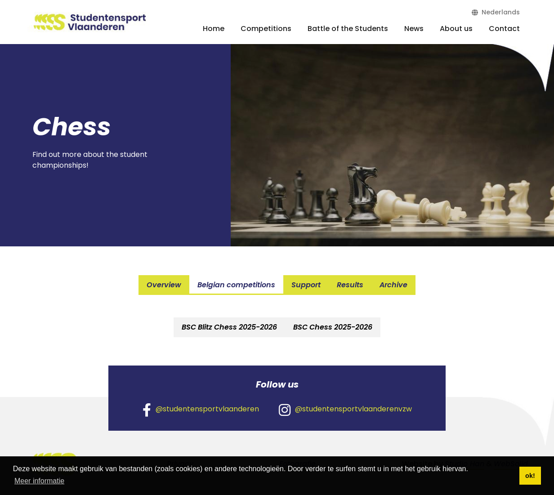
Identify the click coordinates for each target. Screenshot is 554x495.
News (414, 28)
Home (213, 28)
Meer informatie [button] (39, 481)
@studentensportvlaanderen (201, 409)
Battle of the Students (348, 28)
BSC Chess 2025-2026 (332, 327)
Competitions (266, 28)
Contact (504, 28)
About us (456, 28)
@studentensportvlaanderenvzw (345, 409)
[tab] (229, 327)
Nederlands (496, 12)
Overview (164, 285)
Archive (393, 285)
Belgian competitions (236, 285)
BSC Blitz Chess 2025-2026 (229, 327)
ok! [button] (530, 475)
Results (350, 285)
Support (306, 285)
